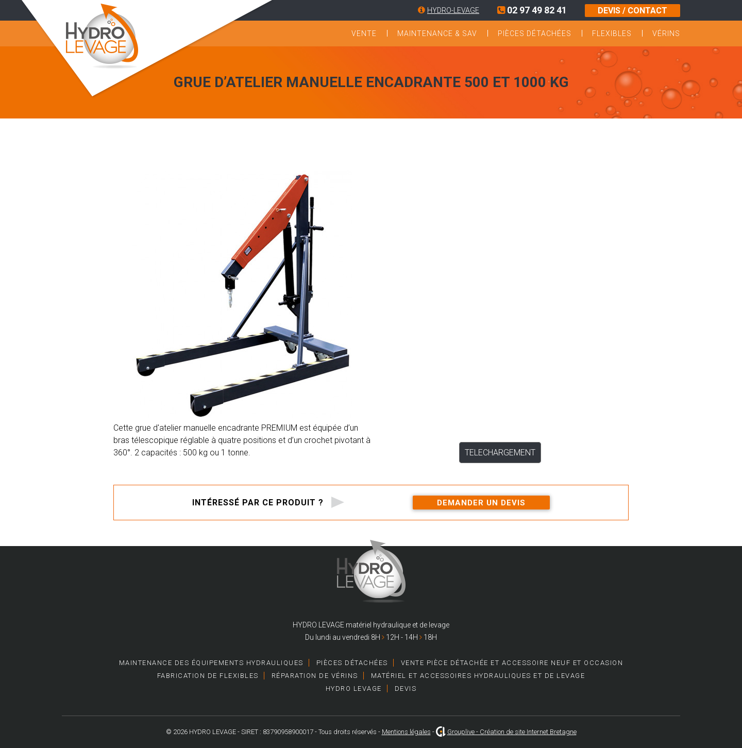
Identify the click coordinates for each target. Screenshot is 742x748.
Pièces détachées (534, 33)
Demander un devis (481, 502)
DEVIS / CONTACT (632, 10)
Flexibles (612, 33)
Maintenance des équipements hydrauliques (211, 663)
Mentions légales (406, 732)
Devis (406, 688)
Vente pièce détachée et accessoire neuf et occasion (512, 663)
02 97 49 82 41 (532, 10)
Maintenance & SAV (437, 33)
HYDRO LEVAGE (354, 688)
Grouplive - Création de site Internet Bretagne (512, 732)
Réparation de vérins (315, 675)
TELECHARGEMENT (500, 452)
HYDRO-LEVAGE (453, 10)
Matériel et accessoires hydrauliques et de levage (478, 675)
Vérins (666, 33)
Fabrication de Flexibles (208, 675)
